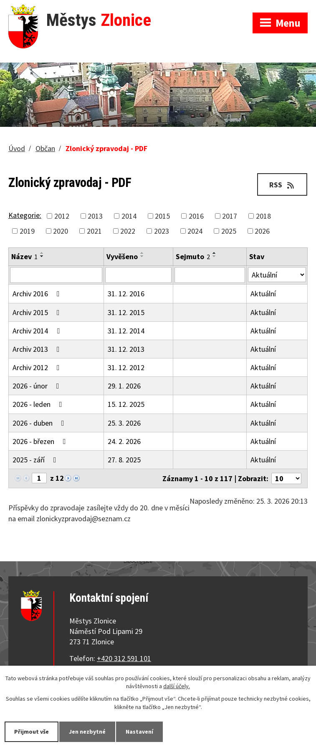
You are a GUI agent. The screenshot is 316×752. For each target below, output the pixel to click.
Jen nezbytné (87, 731)
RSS (282, 184)
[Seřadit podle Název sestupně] (42, 256)
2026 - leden (39, 404)
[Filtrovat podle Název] (56, 275)
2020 (60, 231)
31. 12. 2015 (126, 312)
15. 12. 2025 (126, 404)
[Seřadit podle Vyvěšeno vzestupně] (142, 253)
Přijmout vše (31, 731)
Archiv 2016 (38, 293)
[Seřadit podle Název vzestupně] (42, 253)
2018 (263, 216)
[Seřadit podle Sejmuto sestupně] (214, 256)
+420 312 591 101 (124, 658)
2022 (127, 231)
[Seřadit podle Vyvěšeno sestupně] (142, 256)
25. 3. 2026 (124, 423)
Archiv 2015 (38, 312)
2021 (94, 231)
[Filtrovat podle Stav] (277, 274)
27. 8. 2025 (124, 459)
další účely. (176, 686)
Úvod (16, 148)
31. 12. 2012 (126, 367)
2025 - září (36, 459)
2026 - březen (41, 441)
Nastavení (139, 731)
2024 (194, 231)
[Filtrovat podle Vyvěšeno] (138, 275)
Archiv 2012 (38, 367)
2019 (27, 231)
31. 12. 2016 (126, 293)
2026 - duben (40, 423)
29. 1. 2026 (124, 386)
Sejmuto (193, 256)
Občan (45, 148)
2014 (129, 216)
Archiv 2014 (38, 331)
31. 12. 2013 (126, 349)
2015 (162, 216)
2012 (61, 216)
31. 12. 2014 (126, 331)
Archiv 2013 (38, 349)
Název (24, 256)
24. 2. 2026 (124, 441)
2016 (196, 216)
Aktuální (263, 293)
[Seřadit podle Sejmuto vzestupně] (214, 253)
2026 (262, 231)
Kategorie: (24, 215)
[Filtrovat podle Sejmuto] (209, 275)
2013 (95, 216)
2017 (229, 216)
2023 (161, 231)
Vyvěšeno (122, 256)
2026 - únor (38, 386)
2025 (228, 231)
